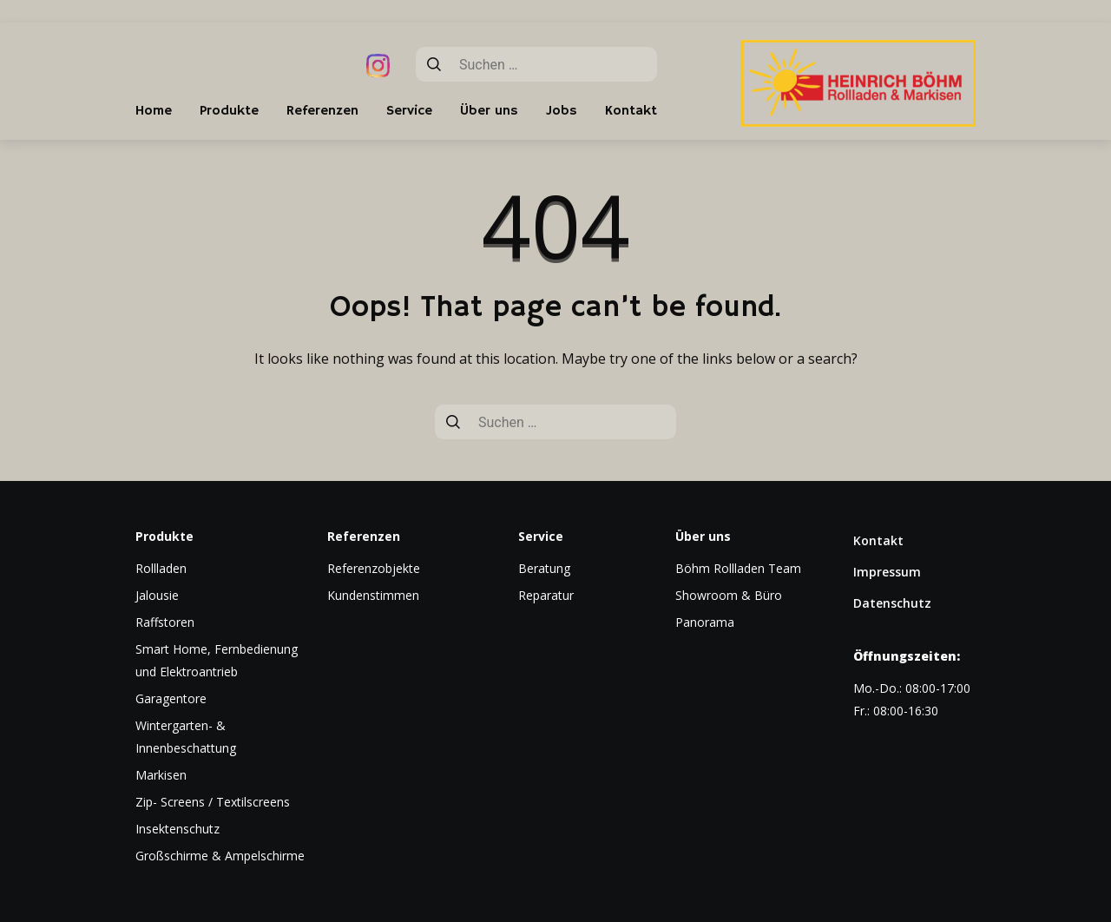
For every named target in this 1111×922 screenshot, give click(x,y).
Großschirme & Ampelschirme (220, 855)
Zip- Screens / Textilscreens (212, 802)
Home (153, 111)
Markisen (161, 775)
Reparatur (546, 595)
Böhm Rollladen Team (738, 568)
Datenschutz (892, 603)
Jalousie (157, 595)
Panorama (704, 622)
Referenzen (322, 111)
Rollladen (161, 568)
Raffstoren (164, 622)
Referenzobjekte (373, 568)
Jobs (561, 111)
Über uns (489, 111)
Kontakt (631, 111)
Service (409, 111)
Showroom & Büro (728, 595)
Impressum (887, 571)
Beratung (544, 568)
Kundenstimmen (373, 595)
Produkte (229, 111)
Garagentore (171, 698)
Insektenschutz (177, 828)
